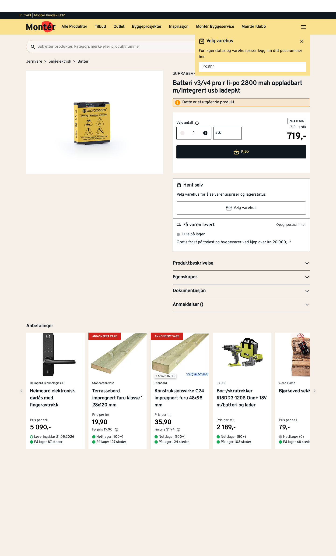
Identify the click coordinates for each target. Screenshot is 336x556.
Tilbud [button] (100, 14)
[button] (241, 251)
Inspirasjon (179, 14)
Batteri (83, 49)
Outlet (118, 14)
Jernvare (34, 49)
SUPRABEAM (185, 61)
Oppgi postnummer (291, 213)
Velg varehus (241, 196)
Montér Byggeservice (215, 14)
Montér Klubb (254, 14)
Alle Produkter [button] (74, 14)
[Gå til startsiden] (41, 15)
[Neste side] (21, 376)
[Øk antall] (205, 121)
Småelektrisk (60, 49)
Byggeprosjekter (146, 14)
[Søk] (31, 34)
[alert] (241, 90)
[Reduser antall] (182, 121)
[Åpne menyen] (303, 14)
